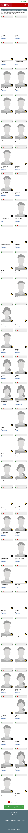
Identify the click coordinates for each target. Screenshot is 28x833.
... (16, 802)
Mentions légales (6, 818)
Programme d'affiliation (15, 820)
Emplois (16, 822)
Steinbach (3, 456)
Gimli (16, 587)
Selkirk (16, 64)
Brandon (17, 90)
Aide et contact (6, 820)
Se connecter (23, 1)
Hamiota (17, 456)
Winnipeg (3, 38)
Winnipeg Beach (19, 404)
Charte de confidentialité (20, 818)
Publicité (7, 822)
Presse (23, 820)
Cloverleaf (3, 404)
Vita (2, 221)
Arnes (16, 666)
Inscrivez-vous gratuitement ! (14, 807)
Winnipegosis (4, 430)
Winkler (17, 483)
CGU (13, 818)
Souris (16, 430)
